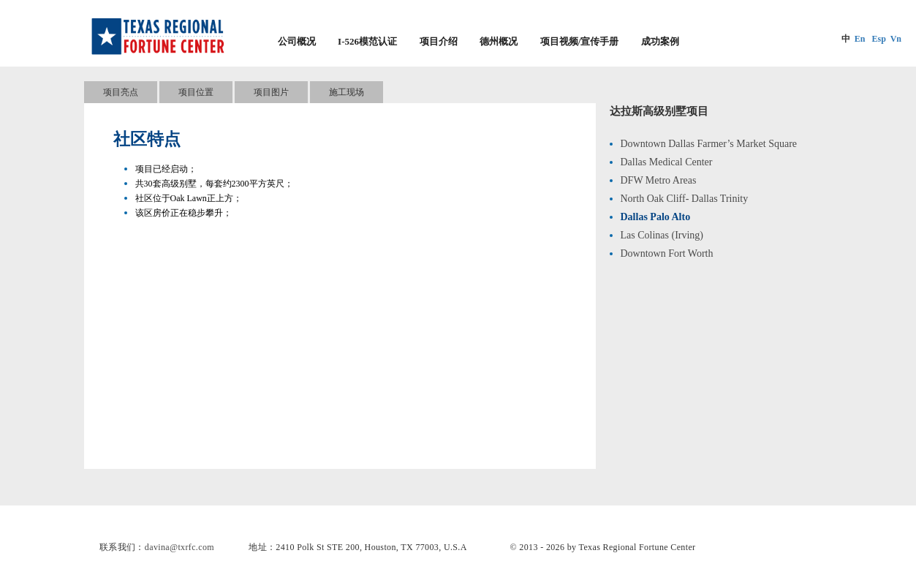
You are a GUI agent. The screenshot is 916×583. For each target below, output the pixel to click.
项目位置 (195, 92)
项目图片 (271, 92)
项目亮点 (120, 92)
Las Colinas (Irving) (662, 235)
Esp (878, 39)
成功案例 (660, 41)
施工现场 (346, 92)
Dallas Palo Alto (656, 216)
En (860, 39)
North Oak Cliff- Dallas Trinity (685, 198)
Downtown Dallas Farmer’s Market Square (709, 143)
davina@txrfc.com (179, 547)
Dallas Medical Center (667, 162)
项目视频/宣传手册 (579, 41)
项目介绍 (439, 41)
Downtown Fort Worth (667, 253)
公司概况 (297, 41)
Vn (895, 39)
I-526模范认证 (367, 41)
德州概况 (499, 41)
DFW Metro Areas (659, 180)
